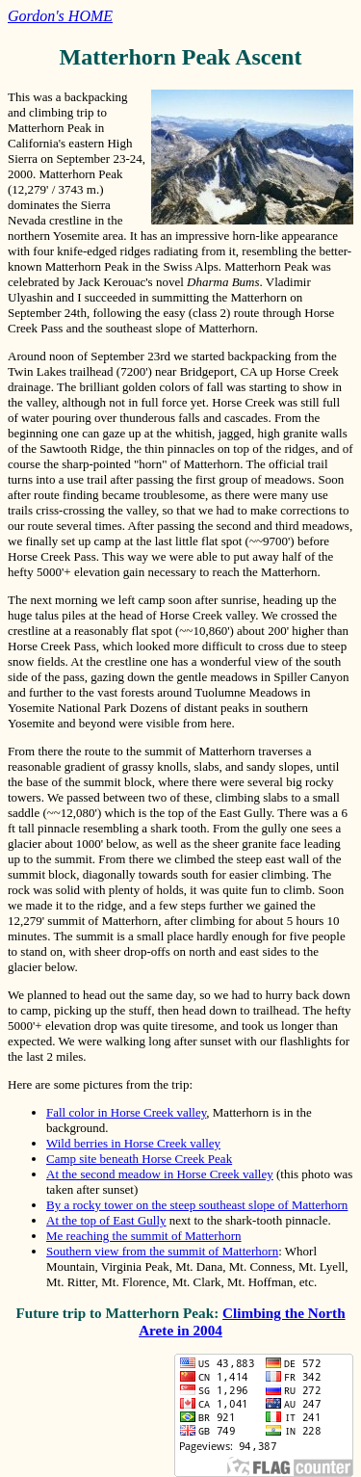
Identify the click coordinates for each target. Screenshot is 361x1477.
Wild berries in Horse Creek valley (133, 1143)
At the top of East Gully (106, 1220)
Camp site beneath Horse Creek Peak (139, 1158)
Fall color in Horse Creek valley (126, 1112)
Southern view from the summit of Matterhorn (162, 1251)
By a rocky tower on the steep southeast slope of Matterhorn (197, 1205)
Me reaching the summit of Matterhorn (144, 1235)
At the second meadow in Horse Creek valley (159, 1174)
